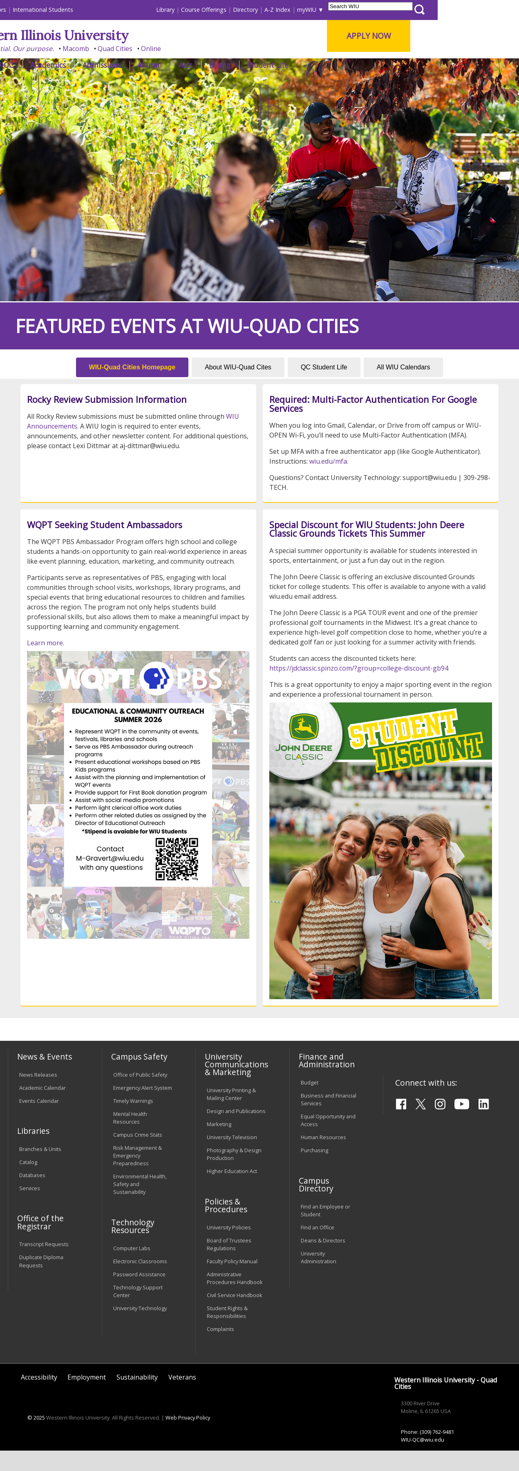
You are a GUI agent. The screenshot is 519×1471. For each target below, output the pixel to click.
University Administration (318, 1277)
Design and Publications (236, 1131)
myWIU (387, 9)
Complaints (220, 1349)
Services (29, 1208)
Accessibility (39, 1397)
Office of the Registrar (40, 1242)
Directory (326, 9)
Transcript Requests (44, 1264)
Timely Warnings (133, 1121)
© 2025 (36, 1438)
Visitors (77, 9)
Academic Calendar (42, 1108)
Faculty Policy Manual (232, 1281)
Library (246, 9)
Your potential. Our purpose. (91, 48)
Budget (309, 1103)
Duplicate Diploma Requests (41, 1281)
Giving (300, 65)
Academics (129, 65)
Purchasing (314, 1170)
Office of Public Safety (140, 1095)
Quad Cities (196, 48)
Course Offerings (284, 9)
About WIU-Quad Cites (238, 387)
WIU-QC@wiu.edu (422, 1460)
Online (232, 48)
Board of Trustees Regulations (229, 1264)
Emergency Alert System (142, 1108)
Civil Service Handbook (234, 1315)
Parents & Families (35, 9)
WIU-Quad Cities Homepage (132, 387)
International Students (124, 9)
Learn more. (45, 663)
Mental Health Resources (130, 1137)
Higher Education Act (232, 1191)
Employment (86, 1397)
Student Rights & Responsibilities (227, 1332)
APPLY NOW (450, 36)
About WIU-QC (70, 65)
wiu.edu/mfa (328, 481)
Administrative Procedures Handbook (235, 1298)
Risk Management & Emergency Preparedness (137, 1175)
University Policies (229, 1247)
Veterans (182, 1397)
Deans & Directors (323, 1260)
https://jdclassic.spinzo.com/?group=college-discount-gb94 (358, 688)
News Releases (38, 1095)
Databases (32, 1195)
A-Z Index (358, 9)
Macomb (157, 48)
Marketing (219, 1144)
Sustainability (137, 1397)
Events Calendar (39, 1121)
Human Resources (323, 1157)
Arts (266, 65)
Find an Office (317, 1247)
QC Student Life (324, 387)
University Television (232, 1157)
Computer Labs (131, 1268)
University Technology (140, 1328)
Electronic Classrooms (140, 1281)
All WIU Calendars (403, 387)
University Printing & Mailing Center (231, 1114)
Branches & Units (40, 1169)
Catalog (28, 1182)
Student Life (348, 65)
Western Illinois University (128, 35)
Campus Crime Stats (137, 1155)
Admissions (182, 65)
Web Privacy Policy (188, 1438)
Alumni (231, 65)
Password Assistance (139, 1294)
